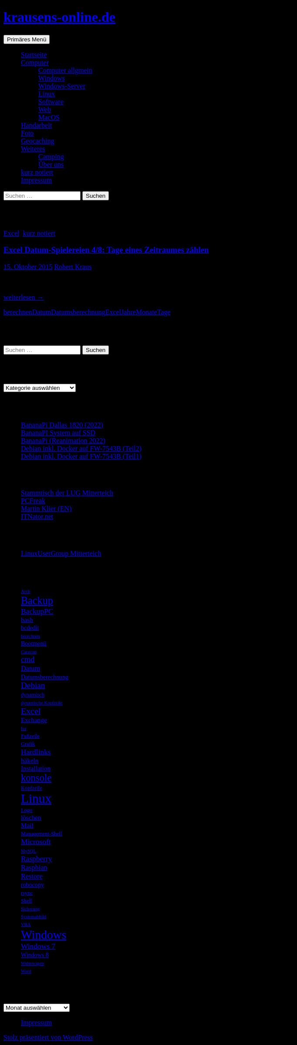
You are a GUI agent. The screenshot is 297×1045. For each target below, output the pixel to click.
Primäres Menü (26, 39)
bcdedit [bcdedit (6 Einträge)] (30, 627)
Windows (51, 78)
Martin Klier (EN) (46, 508)
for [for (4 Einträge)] (23, 728)
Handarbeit (36, 125)
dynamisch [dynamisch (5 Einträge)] (32, 695)
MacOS (49, 117)
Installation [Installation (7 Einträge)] (36, 768)
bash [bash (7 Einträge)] (27, 619)
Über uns (51, 164)
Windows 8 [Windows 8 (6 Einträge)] (35, 954)
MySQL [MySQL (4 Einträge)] (28, 851)
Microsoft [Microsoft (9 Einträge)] (36, 841)
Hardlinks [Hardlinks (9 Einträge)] (36, 751)
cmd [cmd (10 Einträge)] (28, 659)
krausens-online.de (59, 17)
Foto (27, 133)
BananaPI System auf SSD (58, 432)
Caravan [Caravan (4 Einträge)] (29, 651)
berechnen (17, 312)
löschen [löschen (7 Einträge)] (31, 817)
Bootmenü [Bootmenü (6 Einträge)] (33, 643)
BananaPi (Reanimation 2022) (63, 440)
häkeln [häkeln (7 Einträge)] (29, 760)
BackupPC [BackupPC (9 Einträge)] (37, 611)
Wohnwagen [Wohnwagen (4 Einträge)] (32, 963)
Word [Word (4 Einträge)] (26, 971)
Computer (35, 62)
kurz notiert (37, 172)
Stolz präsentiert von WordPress (48, 1037)
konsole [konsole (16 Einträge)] (36, 777)
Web (44, 109)
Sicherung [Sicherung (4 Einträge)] (30, 908)
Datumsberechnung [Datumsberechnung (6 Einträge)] (44, 676)
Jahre (128, 312)
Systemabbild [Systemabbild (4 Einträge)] (33, 916)
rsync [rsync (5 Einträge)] (27, 893)
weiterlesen (23, 297)
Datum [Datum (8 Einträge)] (30, 668)
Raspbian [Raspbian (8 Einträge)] (34, 867)
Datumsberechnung (78, 312)
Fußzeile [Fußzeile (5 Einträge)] (30, 736)
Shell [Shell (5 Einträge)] (26, 901)
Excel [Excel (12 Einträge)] (30, 711)
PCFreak (33, 500)
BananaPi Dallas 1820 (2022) (62, 425)
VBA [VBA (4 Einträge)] (26, 924)
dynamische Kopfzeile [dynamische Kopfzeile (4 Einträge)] (42, 702)
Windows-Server (61, 86)
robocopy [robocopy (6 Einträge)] (32, 884)
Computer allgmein (65, 70)
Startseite (34, 54)
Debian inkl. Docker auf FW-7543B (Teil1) (81, 456)
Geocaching (37, 141)
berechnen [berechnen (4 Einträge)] (30, 636)
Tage (164, 312)
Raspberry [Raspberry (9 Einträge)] (36, 858)
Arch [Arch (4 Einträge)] (25, 591)
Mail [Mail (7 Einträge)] (27, 825)
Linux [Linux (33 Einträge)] (36, 798)
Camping (51, 156)
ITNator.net (37, 516)
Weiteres (33, 148)
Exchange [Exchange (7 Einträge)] (34, 720)
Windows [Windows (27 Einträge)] (43, 934)
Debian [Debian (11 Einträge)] (33, 685)
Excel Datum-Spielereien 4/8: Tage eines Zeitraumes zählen (106, 249)
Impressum (36, 180)
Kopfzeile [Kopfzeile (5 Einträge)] (31, 788)
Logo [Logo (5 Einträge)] (26, 810)
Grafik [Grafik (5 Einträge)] (28, 744)
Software (51, 101)
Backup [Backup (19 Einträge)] (37, 600)
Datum (41, 312)
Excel (11, 233)
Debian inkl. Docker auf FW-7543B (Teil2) (81, 448)
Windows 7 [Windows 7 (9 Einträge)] (38, 946)
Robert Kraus (72, 267)
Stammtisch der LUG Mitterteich (67, 493)
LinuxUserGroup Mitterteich (61, 553)
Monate (146, 312)
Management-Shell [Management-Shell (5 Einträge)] (41, 834)
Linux (46, 94)
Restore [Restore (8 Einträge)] (32, 876)
